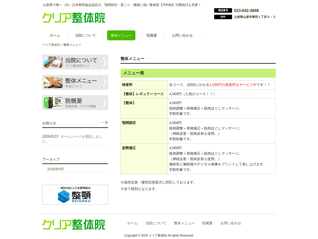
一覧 (105, 122)
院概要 (207, 223)
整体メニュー (184, 223)
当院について (155, 223)
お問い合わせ (230, 223)
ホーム (132, 223)
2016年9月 (55, 169)
